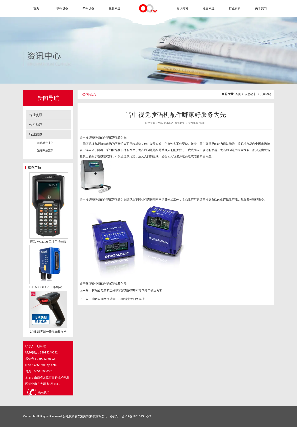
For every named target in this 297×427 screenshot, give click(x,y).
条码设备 (88, 8)
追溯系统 (208, 8)
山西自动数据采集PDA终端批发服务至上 (118, 299)
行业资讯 (35, 115)
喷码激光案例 (45, 142)
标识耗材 (182, 8)
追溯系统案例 (45, 150)
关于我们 (261, 8)
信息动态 (250, 94)
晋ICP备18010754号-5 (136, 416)
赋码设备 (62, 8)
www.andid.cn (165, 123)
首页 (36, 8)
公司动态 (35, 124)
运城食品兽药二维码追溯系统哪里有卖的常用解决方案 (126, 290)
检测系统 (114, 8)
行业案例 (235, 8)
